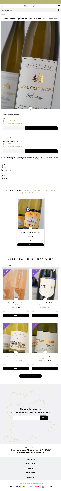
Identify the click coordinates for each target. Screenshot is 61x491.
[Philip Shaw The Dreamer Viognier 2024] (45, 342)
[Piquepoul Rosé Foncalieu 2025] (16, 288)
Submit (44, 418)
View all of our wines (30, 376)
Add (41, 128)
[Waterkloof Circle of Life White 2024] (16, 342)
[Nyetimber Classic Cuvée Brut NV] (45, 288)
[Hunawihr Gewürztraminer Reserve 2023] (31, 218)
